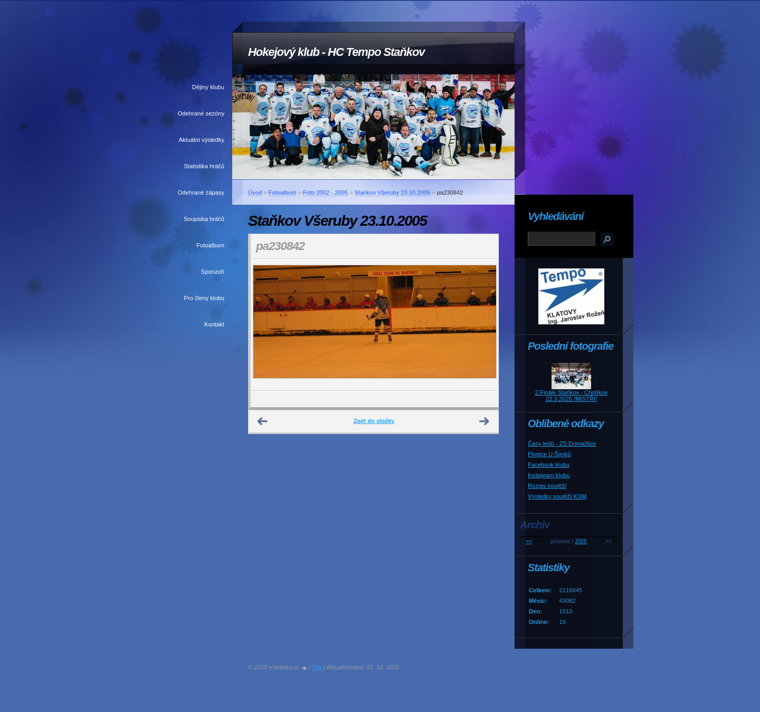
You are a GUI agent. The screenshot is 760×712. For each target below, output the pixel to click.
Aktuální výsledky (201, 140)
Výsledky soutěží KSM (557, 496)
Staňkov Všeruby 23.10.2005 (393, 192)
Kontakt (214, 324)
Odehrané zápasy (201, 192)
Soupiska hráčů (204, 219)
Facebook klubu (548, 464)
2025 (580, 541)
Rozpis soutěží (547, 486)
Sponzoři (212, 271)
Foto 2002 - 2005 (325, 192)
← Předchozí (263, 421)
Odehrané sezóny (201, 113)
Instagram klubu (549, 475)
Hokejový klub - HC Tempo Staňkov (336, 52)
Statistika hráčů (204, 166)
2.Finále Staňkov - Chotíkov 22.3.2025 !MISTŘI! (571, 395)
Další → (484, 421)
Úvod (255, 192)
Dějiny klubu (208, 87)
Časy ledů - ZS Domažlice (562, 443)
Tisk (316, 667)
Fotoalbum (210, 245)
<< (529, 541)
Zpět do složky (374, 421)
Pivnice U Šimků (549, 454)
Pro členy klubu (204, 298)
